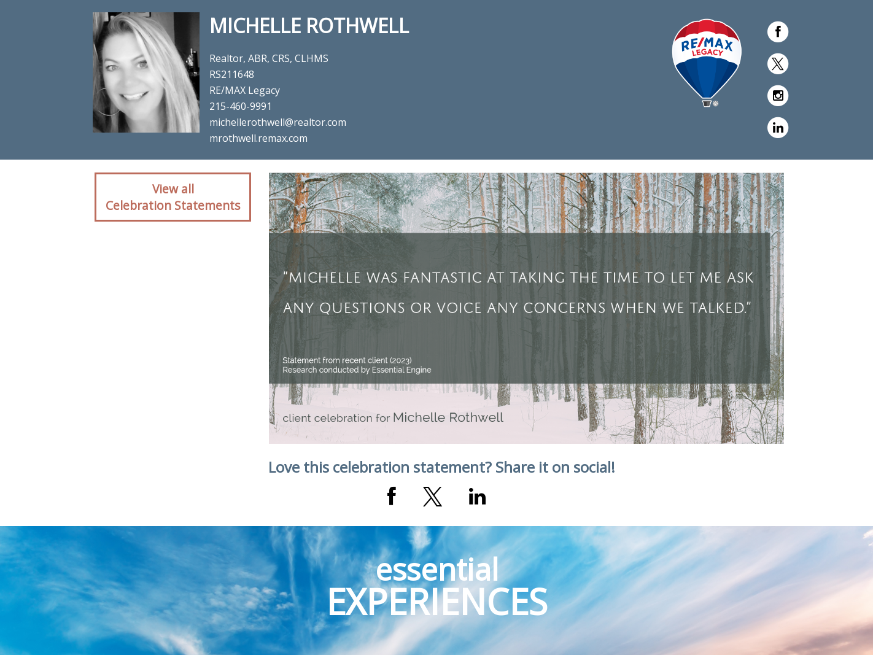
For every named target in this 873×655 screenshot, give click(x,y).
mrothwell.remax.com (258, 138)
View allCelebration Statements (173, 197)
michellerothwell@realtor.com (277, 122)
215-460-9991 (240, 106)
